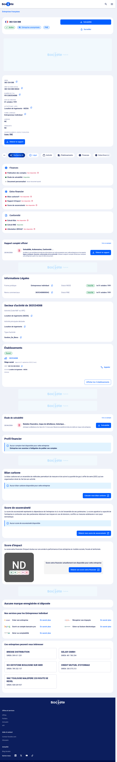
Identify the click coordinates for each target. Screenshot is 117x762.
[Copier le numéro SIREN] (16, 82)
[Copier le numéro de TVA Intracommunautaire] (20, 95)
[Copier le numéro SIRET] (22, 88)
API (3, 725)
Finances (84, 155)
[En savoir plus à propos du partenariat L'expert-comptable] (45, 633)
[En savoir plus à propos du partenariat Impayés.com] (105, 620)
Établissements (65, 155)
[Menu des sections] (4, 155)
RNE (11, 134)
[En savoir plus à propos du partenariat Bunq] (45, 626)
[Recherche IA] (16, 155)
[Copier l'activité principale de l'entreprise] (25, 327)
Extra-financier (102, 155)
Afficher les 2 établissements (97, 382)
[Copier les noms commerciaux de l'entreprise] (52, 292)
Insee (6, 134)
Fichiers (4, 718)
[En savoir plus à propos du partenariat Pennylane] (105, 626)
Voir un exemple (106, 243)
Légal (33, 155)
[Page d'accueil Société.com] (8, 4)
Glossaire (5, 740)
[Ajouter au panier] (100, 252)
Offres (4, 715)
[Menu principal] (112, 4)
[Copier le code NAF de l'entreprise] (31, 316)
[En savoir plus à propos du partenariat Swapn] (45, 620)
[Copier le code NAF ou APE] (31, 108)
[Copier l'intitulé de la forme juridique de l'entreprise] (52, 285)
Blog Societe (6, 751)
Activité (47, 155)
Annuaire (5, 722)
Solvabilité (85, 22)
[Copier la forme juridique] (25, 114)
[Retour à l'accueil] (58, 702)
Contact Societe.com (9, 737)
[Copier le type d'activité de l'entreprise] (21, 337)
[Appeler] (105, 367)
